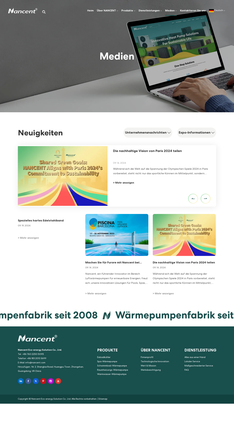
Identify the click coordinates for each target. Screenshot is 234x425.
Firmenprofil (147, 357)
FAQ (186, 370)
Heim (90, 10)
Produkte (128, 10)
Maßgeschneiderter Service (198, 366)
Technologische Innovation (155, 362)
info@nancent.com (35, 363)
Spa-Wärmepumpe (107, 362)
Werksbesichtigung (151, 370)
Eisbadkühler (103, 357)
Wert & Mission (148, 366)
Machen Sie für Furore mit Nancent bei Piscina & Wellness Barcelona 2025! (112, 262)
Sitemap (103, 399)
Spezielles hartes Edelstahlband (41, 220)
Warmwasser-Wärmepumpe (111, 374)
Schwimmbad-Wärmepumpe (112, 366)
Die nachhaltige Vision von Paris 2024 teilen (147, 151)
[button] (193, 198)
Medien (171, 10)
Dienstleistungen (150, 10)
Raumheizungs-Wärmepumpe (112, 370)
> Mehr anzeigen (123, 182)
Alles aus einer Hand (194, 357)
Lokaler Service (192, 362)
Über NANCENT (107, 10)
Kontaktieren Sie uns (193, 10)
